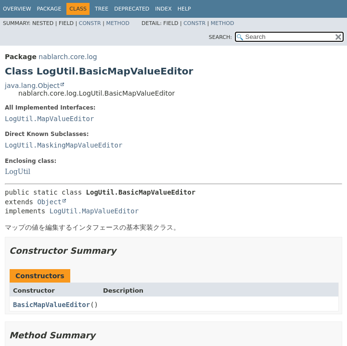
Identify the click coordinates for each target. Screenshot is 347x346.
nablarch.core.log (68, 57)
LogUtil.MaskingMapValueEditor (63, 145)
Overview (17, 9)
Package (49, 9)
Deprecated (131, 9)
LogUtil (17, 171)
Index (163, 9)
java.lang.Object (32, 85)
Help (184, 9)
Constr (90, 23)
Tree (101, 9)
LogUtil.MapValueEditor (49, 119)
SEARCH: (220, 37)
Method (117, 23)
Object (49, 202)
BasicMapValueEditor (51, 305)
